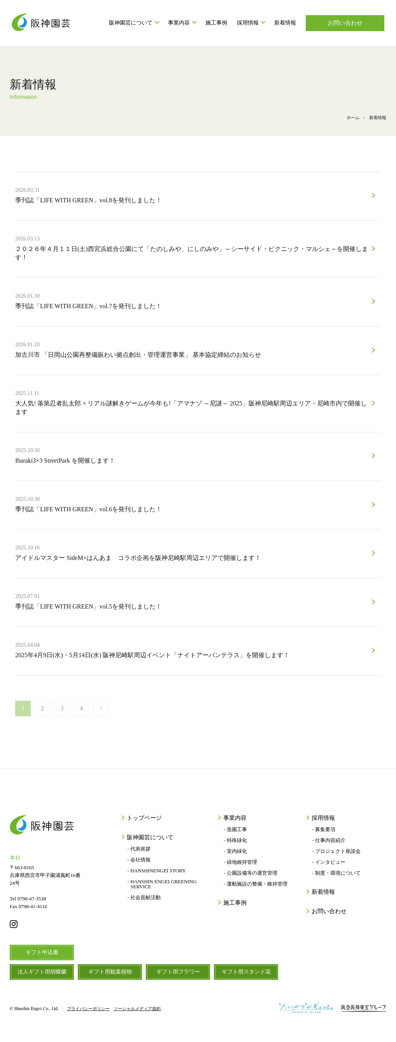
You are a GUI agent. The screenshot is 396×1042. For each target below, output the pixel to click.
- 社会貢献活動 (144, 897)
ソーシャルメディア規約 (137, 1009)
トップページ (143, 818)
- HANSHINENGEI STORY (157, 870)
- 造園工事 (235, 829)
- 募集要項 (323, 829)
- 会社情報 (139, 859)
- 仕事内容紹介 (328, 840)
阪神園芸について (133, 23)
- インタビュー (328, 862)
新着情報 (285, 23)
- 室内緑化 (235, 851)
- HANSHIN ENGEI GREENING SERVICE (162, 884)
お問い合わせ (345, 23)
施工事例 (216, 23)
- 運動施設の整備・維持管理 (255, 883)
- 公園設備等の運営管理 (250, 872)
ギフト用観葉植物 (110, 972)
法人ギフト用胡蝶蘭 (42, 972)
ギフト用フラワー (178, 972)
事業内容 (182, 23)
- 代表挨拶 (139, 848)
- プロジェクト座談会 (336, 851)
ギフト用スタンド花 (246, 972)
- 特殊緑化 (235, 840)
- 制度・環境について (336, 872)
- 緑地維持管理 (240, 862)
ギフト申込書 (42, 952)
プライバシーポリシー (88, 1009)
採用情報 (251, 23)
